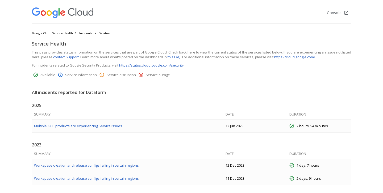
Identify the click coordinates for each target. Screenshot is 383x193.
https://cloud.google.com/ (294, 57)
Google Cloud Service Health (52, 33)
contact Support (66, 57)
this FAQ (174, 57)
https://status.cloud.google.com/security (151, 65)
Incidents (85, 33)
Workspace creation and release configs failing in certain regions (86, 165)
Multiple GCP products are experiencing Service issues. (78, 126)
